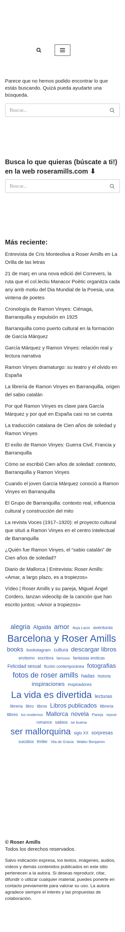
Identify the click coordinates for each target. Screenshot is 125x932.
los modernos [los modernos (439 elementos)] (32, 715)
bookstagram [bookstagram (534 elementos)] (38, 650)
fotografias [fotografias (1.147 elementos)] (101, 665)
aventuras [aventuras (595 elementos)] (103, 627)
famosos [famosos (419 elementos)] (63, 658)
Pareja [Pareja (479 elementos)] (97, 714)
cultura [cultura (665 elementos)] (61, 649)
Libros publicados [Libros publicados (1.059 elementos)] (73, 705)
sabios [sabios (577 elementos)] (61, 722)
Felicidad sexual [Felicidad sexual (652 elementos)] (24, 666)
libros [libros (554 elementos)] (42, 706)
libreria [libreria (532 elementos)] (16, 706)
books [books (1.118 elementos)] (15, 649)
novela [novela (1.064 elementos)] (80, 714)
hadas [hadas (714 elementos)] (88, 676)
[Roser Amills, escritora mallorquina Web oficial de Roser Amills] (62, 21)
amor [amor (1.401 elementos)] (61, 626)
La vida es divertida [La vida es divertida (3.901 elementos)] (51, 695)
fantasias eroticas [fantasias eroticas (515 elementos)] (89, 658)
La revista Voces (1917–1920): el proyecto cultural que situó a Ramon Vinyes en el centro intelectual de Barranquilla (60, 530)
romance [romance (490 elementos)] (44, 722)
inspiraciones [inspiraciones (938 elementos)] (48, 684)
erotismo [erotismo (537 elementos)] (27, 658)
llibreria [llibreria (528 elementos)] (106, 706)
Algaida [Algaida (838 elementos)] (42, 627)
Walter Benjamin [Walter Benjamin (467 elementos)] (91, 742)
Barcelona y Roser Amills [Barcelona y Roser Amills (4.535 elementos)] (61, 638)
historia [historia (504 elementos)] (104, 676)
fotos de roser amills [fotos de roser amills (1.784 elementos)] (45, 675)
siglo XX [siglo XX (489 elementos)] (81, 733)
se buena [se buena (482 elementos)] (79, 722)
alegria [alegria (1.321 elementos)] (20, 626)
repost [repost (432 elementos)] (111, 715)
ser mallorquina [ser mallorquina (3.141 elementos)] (40, 731)
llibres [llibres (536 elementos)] (12, 714)
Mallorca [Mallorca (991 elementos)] (57, 714)
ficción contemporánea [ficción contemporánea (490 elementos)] (64, 666)
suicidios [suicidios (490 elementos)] (26, 741)
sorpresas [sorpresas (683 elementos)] (102, 732)
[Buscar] (38, 50)
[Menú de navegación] (62, 50)
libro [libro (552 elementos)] (30, 706)
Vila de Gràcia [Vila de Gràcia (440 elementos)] (62, 742)
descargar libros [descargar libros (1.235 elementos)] (93, 649)
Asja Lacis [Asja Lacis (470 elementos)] (81, 628)
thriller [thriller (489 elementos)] (42, 741)
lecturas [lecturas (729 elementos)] (103, 696)
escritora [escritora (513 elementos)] (45, 658)
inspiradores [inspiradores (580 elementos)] (80, 684)
